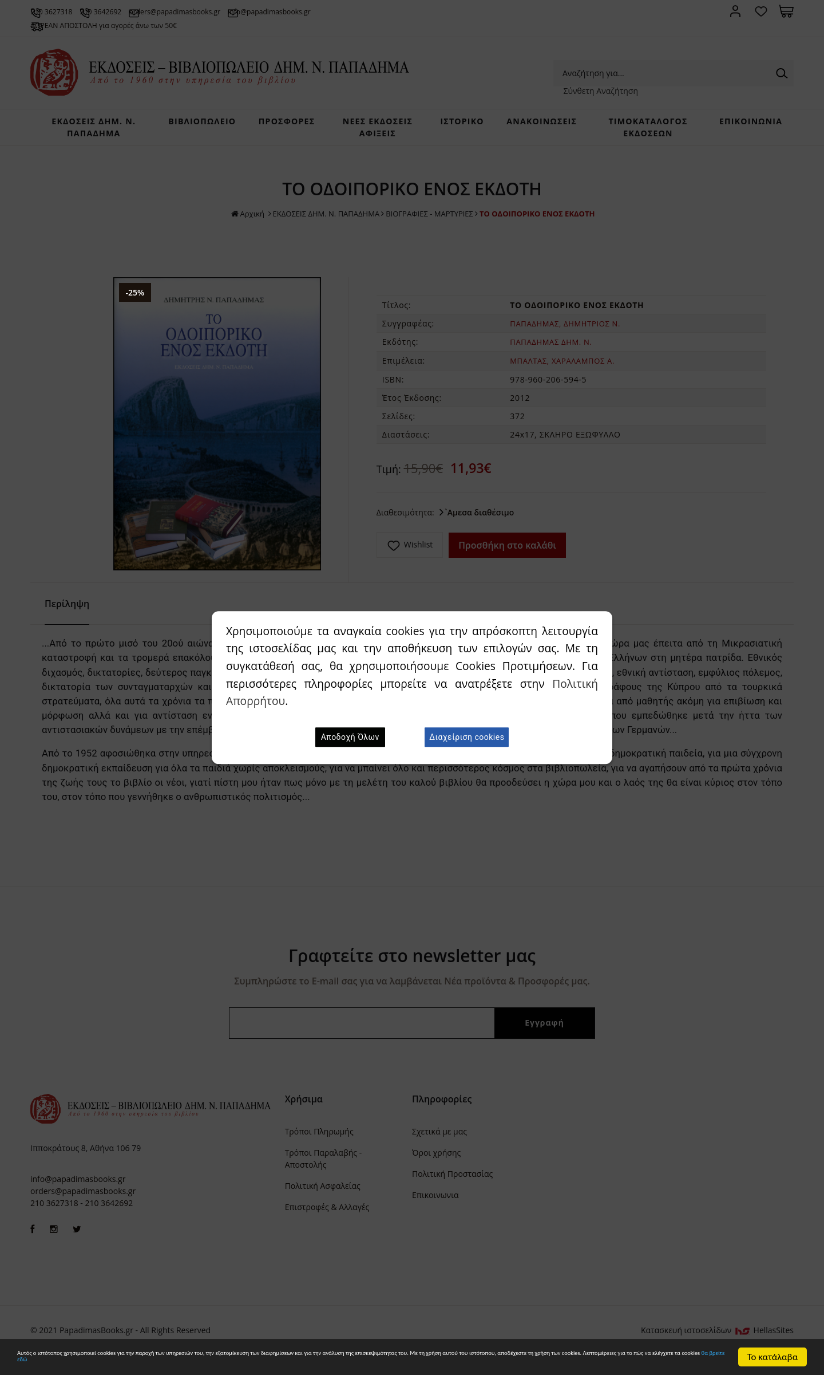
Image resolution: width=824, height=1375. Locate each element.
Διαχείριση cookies (467, 737)
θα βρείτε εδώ (466, 1362)
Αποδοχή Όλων (350, 737)
